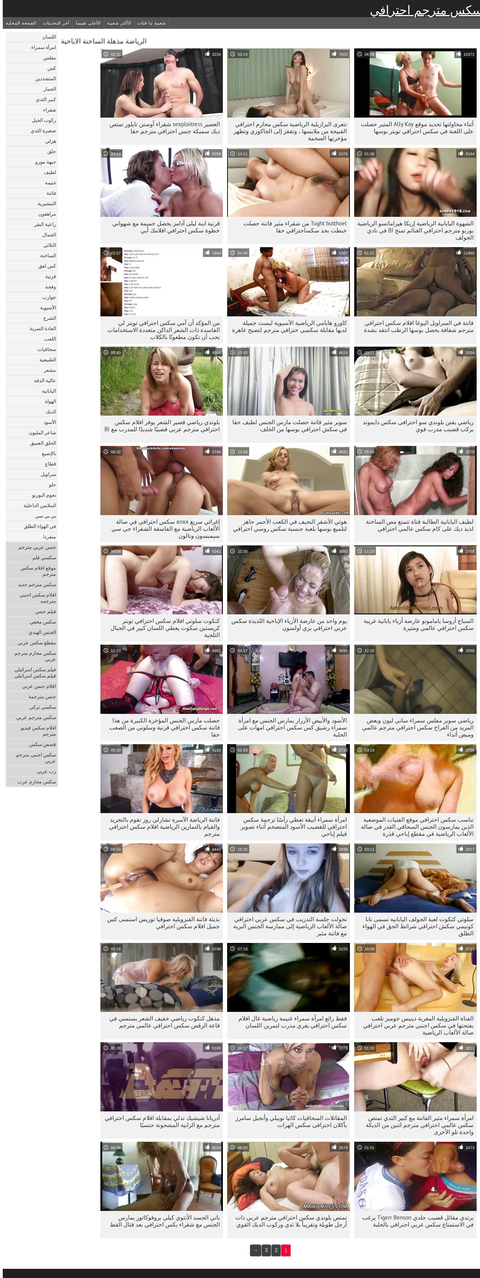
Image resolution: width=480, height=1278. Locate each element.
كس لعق (44, 266)
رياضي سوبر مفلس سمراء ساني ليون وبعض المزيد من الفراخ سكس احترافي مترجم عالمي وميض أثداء (415, 727)
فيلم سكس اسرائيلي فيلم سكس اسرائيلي (32, 672)
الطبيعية (45, 359)
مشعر (47, 370)
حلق (49, 151)
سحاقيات (44, 349)
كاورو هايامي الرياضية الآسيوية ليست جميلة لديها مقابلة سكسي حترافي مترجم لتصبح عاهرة (286, 326)
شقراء (46, 110)
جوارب (46, 297)
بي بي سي (42, 516)
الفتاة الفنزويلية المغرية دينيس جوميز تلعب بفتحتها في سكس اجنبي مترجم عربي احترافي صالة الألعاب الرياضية (415, 1025)
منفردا (46, 536)
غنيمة (47, 182)
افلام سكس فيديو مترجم (35, 731)
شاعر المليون (39, 432)
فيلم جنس (42, 611)
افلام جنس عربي (36, 686)
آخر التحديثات (53, 23)
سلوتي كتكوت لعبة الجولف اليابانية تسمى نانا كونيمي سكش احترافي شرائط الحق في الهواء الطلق (415, 926)
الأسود (47, 422)
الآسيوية (45, 307)
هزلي (48, 141)
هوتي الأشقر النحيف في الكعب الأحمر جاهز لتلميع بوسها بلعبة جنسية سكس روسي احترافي (287, 525)
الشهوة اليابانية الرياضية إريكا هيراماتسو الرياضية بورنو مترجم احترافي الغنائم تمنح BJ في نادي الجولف (412, 230)
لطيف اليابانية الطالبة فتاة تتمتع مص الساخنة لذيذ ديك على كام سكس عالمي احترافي (417, 525)
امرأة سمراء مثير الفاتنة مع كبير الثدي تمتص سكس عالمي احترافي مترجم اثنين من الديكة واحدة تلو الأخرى (417, 1125)
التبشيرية (44, 203)
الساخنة (45, 255)
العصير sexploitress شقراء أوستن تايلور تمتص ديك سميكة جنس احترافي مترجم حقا (162, 127)
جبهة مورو (42, 162)
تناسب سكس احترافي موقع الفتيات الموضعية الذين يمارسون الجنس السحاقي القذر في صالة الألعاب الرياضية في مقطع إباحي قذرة (414, 826)
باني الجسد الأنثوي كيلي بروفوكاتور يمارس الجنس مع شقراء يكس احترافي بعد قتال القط (162, 1221)
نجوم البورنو (41, 495)
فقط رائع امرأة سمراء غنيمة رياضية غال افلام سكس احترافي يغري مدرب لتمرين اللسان (290, 1022)
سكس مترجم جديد (34, 584)
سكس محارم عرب (34, 781)
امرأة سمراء (40, 47)
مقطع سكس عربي (34, 642)
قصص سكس (39, 744)
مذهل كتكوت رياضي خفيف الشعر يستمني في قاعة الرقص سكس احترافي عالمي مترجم (162, 1022)
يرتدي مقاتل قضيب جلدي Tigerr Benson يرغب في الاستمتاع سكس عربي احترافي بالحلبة (415, 1221)
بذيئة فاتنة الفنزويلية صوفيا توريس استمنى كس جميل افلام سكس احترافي (160, 922)
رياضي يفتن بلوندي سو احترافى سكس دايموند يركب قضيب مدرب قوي (415, 425)
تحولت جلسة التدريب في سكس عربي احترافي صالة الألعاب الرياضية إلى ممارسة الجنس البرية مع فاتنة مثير (287, 926)
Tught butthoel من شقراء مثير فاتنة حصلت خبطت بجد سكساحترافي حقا (292, 227)
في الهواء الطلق (37, 526)
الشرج (46, 318)
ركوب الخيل (41, 120)
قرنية (48, 276)
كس (49, 68)
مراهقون (44, 214)
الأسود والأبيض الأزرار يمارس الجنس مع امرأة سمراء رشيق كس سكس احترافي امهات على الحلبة (289, 727)
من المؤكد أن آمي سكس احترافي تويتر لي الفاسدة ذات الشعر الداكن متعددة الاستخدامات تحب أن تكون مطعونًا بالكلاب (161, 330)
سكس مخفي (40, 622)
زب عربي (43, 771)
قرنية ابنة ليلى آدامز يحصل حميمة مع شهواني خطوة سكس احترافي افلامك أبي (163, 227)
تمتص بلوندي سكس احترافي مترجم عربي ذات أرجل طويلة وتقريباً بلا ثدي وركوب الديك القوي (288, 1221)
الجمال (46, 235)
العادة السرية (40, 328)
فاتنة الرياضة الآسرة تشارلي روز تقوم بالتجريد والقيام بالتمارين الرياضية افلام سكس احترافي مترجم (161, 826)
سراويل (45, 474)
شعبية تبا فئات (149, 23)
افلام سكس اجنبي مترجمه (35, 598)
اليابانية (46, 391)
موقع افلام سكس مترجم (35, 571)
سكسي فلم (41, 557)
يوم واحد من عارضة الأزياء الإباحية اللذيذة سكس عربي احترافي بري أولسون (286, 624)
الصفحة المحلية (18, 23)
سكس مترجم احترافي (423, 10)
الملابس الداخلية (37, 505)
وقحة (48, 287)
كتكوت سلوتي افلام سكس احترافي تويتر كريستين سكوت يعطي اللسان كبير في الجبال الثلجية (162, 628)
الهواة (47, 401)
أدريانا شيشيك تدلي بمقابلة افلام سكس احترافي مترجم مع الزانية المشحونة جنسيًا (159, 1121)
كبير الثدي (43, 99)
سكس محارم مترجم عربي (32, 656)
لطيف (47, 172)
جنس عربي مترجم (34, 547)
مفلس (46, 58)
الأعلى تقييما (85, 23)
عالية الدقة (42, 380)
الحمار (47, 89)
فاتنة (48, 193)
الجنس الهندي (39, 632)
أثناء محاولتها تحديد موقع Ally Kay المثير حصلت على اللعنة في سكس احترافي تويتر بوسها (414, 127)
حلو (49, 484)
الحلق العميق (40, 443)
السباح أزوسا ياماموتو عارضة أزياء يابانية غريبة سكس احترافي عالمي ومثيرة (416, 624)
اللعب (47, 339)
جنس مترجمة (39, 696)
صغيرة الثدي (40, 130)
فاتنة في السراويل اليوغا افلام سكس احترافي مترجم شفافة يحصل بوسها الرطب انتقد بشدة (416, 326)
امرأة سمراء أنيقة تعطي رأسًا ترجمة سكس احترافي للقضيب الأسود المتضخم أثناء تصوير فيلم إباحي (291, 826)
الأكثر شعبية (116, 23)
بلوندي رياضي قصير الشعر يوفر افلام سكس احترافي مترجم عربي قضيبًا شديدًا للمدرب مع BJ (159, 425)
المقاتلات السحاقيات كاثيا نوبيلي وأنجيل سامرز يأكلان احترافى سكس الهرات (288, 1121)
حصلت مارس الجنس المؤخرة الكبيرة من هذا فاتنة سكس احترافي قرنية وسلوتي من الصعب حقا (162, 727)
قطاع (47, 464)
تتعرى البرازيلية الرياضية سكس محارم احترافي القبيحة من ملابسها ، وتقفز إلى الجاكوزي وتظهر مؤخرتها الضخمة (287, 131)
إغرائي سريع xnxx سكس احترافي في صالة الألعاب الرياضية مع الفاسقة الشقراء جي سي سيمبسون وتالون (163, 528)
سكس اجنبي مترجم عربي (33, 758)
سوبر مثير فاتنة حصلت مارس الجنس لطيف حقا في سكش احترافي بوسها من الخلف (287, 425)
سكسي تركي (40, 707)
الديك (48, 412)
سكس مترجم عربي (33, 717)
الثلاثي (47, 245)
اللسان (46, 37)
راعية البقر (42, 224)
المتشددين (42, 78)
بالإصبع (46, 453)
